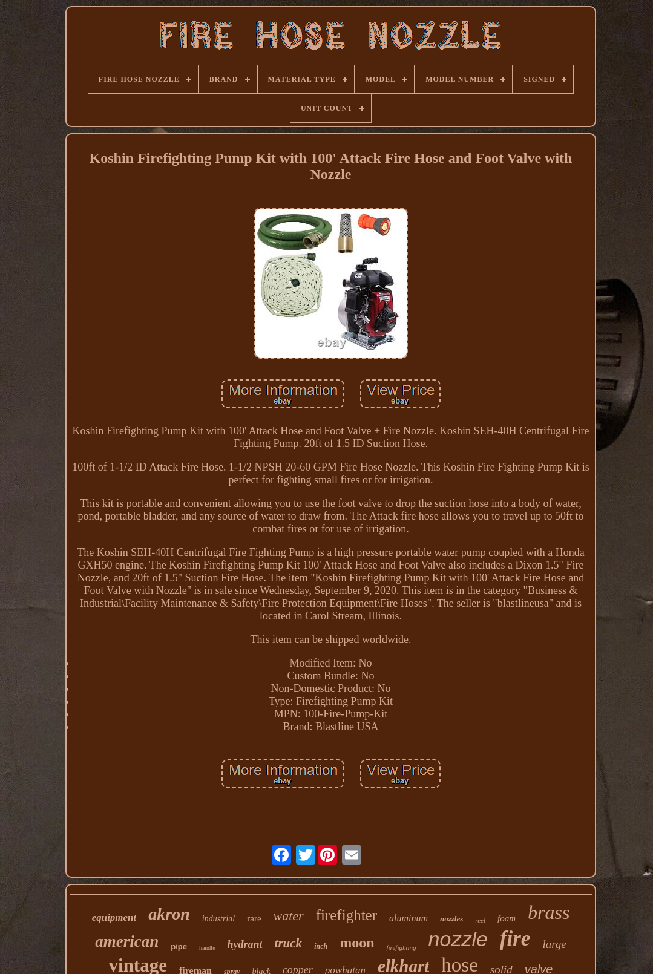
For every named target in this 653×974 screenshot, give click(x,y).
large (554, 944)
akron (168, 913)
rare (254, 918)
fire (515, 938)
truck (289, 943)
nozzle (458, 938)
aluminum (408, 918)
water (289, 915)
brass (548, 912)
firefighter (346, 915)
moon (357, 942)
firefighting (401, 947)
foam (506, 918)
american (127, 941)
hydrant (245, 944)
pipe (179, 946)
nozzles (451, 918)
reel (480, 920)
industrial (218, 918)
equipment (114, 917)
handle (207, 947)
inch (320, 946)
